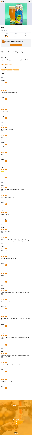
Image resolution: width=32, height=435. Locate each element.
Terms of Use (16, 428)
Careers (16, 421)
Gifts (16, 415)
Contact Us (16, 425)
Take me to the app (16, 44)
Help (16, 423)
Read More (3, 53)
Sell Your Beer (16, 419)
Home (29, 1)
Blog (16, 417)
